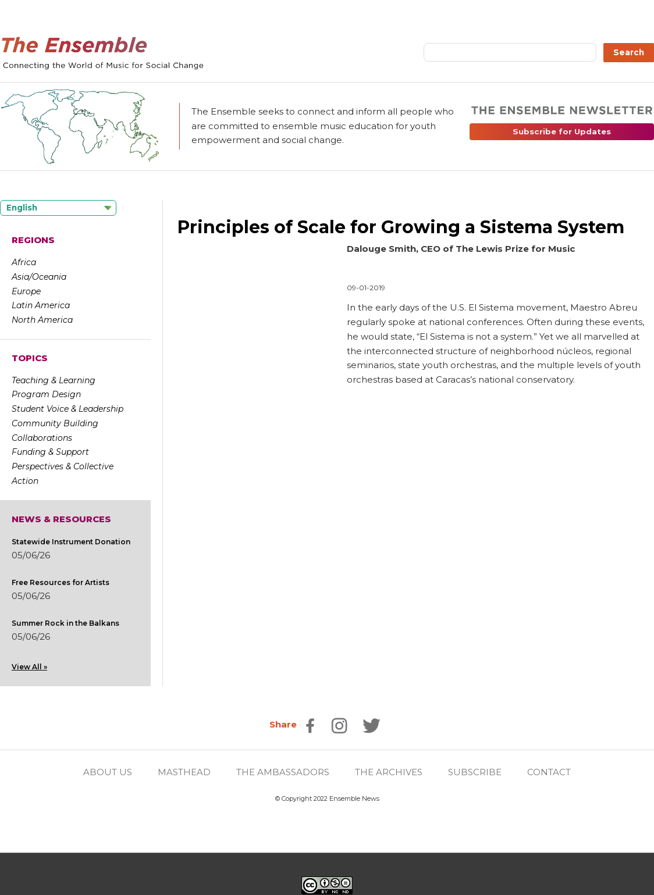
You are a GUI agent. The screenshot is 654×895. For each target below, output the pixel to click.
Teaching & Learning (53, 380)
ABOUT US (107, 772)
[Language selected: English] (58, 208)
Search (628, 52)
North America (42, 320)
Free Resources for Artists (60, 582)
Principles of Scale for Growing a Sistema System (400, 227)
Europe (26, 291)
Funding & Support (50, 452)
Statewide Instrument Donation (71, 541)
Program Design (46, 394)
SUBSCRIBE (475, 772)
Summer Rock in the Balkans (65, 623)
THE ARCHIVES (388, 772)
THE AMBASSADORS (282, 772)
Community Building (55, 423)
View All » (29, 666)
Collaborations (42, 438)
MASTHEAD (184, 772)
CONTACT (549, 772)
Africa (24, 262)
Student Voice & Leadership (67, 409)
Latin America (41, 305)
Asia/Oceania (39, 277)
